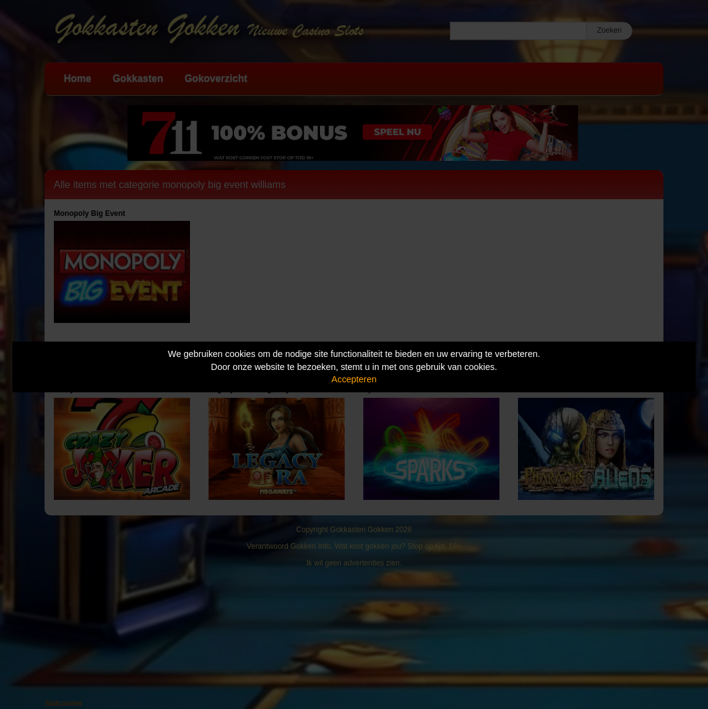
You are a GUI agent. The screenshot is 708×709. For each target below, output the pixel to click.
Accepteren (354, 379)
